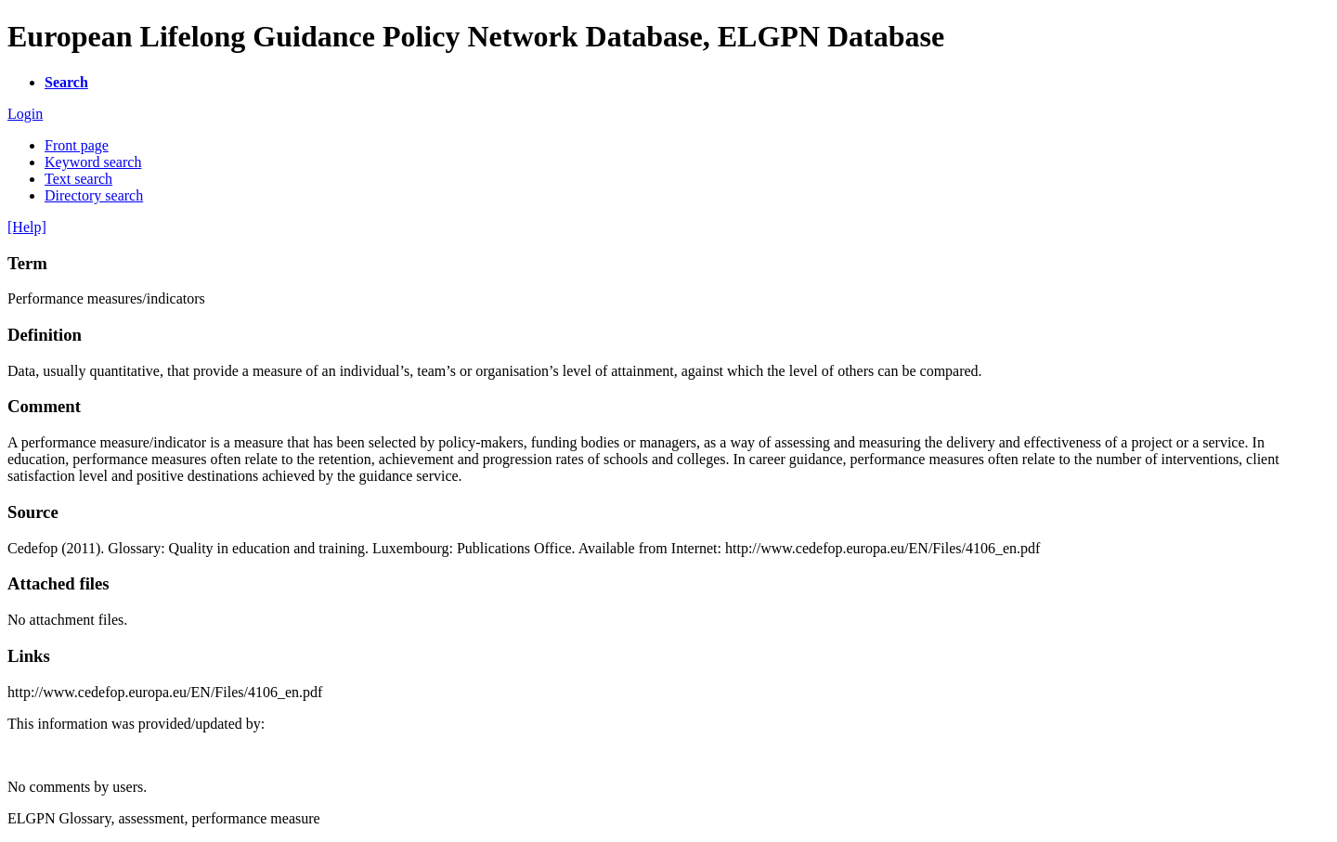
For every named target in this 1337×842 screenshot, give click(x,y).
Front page (77, 145)
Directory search (94, 195)
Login (25, 114)
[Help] (26, 227)
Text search (78, 179)
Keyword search (93, 162)
